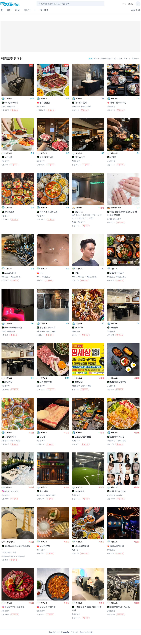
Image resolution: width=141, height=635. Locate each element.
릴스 (115, 59)
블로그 (96, 59)
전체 (90, 59)
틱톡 (125, 59)
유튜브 (109, 59)
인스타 (103, 59)
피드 (124, 4)
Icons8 (89, 632)
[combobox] (72, 3)
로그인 (130, 4)
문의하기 (74, 632)
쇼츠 (120, 59)
